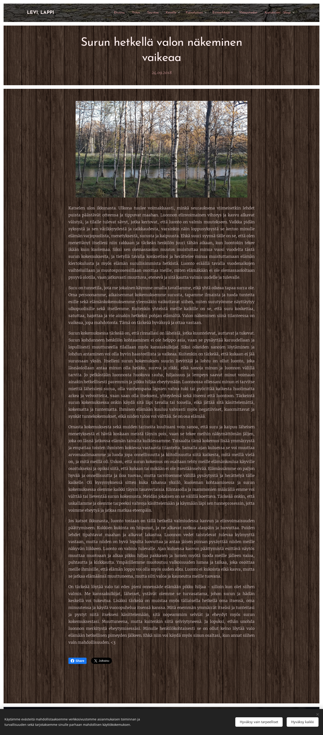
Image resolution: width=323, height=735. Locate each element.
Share (77, 661)
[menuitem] (100, 12)
